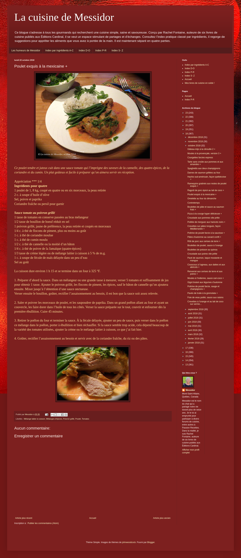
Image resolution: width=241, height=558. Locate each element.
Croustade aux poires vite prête (202, 254)
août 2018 (193, 313)
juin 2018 (192, 322)
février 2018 (194, 338)
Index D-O (84, 50)
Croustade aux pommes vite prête (203, 218)
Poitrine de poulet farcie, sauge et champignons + (203, 287)
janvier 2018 (194, 342)
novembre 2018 (196, 141)
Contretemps (193, 203)
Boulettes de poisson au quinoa (202, 249)
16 (187, 352)
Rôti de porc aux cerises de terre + (203, 241)
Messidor (190, 390)
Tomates (85, 419)
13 (187, 364)
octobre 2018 (194, 145)
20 (187, 125)
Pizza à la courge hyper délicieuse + (204, 213)
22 (187, 117)
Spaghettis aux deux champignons (203, 168)
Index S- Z (117, 50)
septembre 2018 (196, 309)
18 (187, 133)
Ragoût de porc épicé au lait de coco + (205, 190)
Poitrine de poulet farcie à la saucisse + (206, 233)
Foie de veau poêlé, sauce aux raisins (205, 297)
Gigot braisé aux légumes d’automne (204, 282)
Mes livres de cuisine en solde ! (200, 83)
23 (187, 113)
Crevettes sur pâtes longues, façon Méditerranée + (203, 227)
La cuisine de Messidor (64, 17)
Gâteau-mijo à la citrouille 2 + (201, 149)
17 (187, 348)
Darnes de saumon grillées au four (203, 172)
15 (187, 356)
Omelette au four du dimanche (201, 198)
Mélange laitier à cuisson (34, 419)
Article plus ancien (161, 518)
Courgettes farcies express (200, 157)
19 (187, 129)
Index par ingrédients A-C (59, 50)
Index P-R (100, 50)
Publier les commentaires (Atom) (43, 523)
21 (187, 121)
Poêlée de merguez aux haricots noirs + (206, 222)
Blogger (151, 542)
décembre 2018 (196, 137)
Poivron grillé (68, 419)
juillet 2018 (193, 318)
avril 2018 (193, 330)
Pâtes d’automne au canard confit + (204, 237)
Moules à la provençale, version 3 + (204, 153)
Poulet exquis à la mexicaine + (201, 194)
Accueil (92, 518)
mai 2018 (192, 326)
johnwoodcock (129, 542)
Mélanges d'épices (54, 419)
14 (187, 360)
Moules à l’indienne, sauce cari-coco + (205, 278)
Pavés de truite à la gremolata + (202, 293)
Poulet (78, 419)
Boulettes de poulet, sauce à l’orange (205, 245)
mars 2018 (193, 334)
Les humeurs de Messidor (25, 50)
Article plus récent (23, 518)
